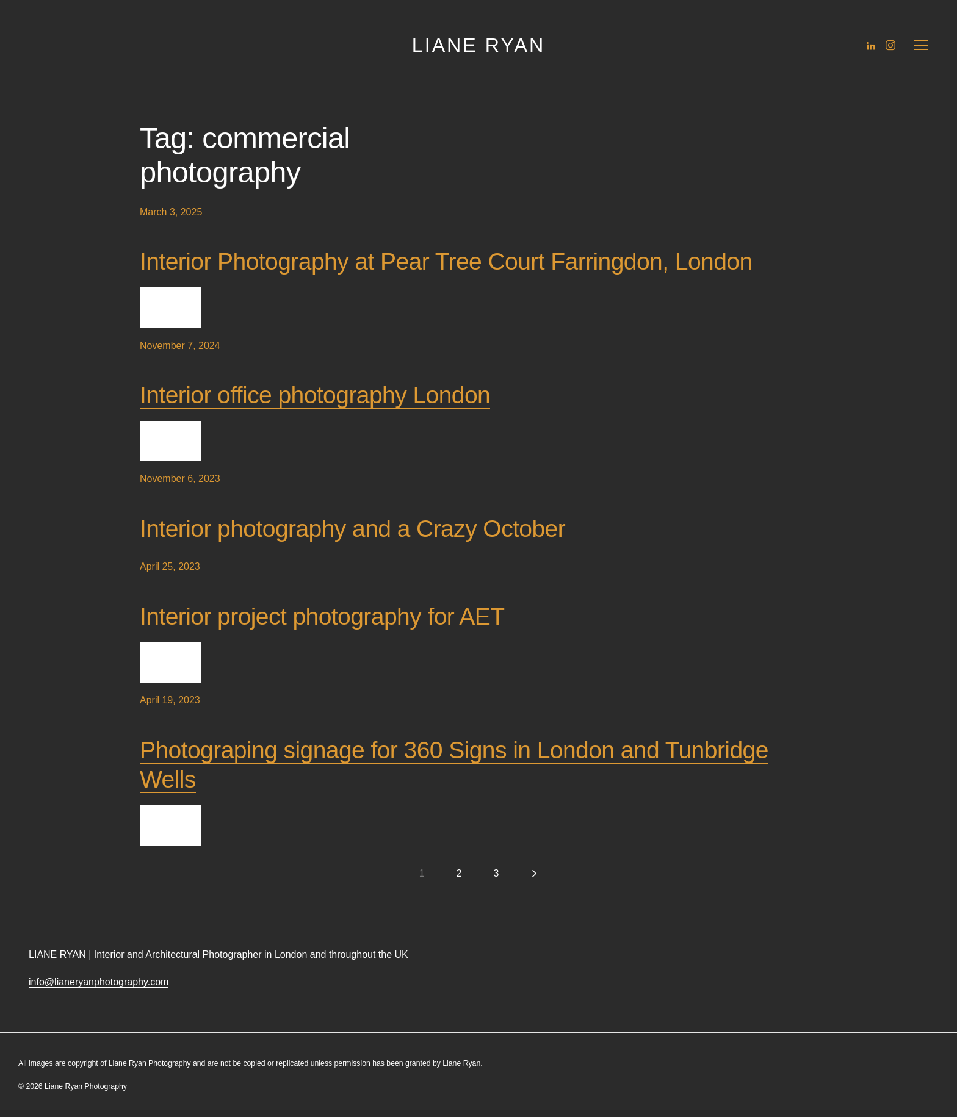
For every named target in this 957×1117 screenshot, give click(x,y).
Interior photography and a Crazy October (352, 528)
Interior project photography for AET (322, 616)
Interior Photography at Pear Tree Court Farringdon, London (446, 261)
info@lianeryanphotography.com (98, 982)
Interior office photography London (315, 395)
